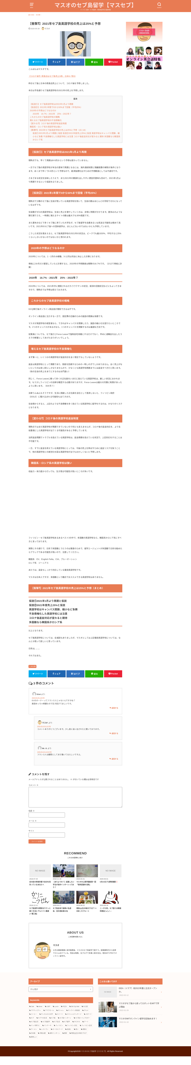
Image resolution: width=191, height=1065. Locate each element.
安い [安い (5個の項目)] (77, 1038)
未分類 (33, 674)
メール (33, 829)
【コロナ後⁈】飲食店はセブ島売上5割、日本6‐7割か (52, 84)
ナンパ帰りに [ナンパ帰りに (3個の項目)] (35, 1034)
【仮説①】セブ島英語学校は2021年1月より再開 (51, 112)
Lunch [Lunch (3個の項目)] (56, 1015)
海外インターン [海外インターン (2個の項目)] (55, 1042)
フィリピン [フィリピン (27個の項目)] (59, 1034)
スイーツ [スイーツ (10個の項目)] (60, 1023)
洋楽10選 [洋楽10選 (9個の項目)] (43, 1042)
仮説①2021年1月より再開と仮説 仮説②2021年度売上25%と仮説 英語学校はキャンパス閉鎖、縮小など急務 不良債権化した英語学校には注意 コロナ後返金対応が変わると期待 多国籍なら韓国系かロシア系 (76, 144)
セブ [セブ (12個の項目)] (32, 1026)
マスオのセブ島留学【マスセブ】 (95, 9)
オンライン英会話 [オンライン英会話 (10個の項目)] (74, 1019)
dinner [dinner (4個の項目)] (40, 1015)
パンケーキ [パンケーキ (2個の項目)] (47, 1034)
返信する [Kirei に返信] (115, 716)
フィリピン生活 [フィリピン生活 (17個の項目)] (86, 1034)
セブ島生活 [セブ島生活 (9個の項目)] (34, 1030)
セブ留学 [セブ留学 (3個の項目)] (67, 1030)
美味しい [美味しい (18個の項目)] (34, 1045)
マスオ (56, 954)
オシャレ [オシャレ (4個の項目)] (61, 1019)
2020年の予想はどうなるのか (43, 118)
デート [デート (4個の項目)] (86, 1030)
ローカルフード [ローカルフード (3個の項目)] (58, 1038)
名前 (32, 819)
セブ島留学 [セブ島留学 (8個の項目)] (46, 1030)
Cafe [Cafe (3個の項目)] (32, 1015)
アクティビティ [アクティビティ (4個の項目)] (36, 1019)
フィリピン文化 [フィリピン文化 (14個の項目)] (72, 1034)
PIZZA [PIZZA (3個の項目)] (65, 1015)
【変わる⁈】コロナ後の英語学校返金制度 (48, 131)
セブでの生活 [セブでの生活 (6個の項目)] (42, 1026)
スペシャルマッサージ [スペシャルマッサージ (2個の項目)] (74, 1023)
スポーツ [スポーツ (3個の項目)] (88, 1023)
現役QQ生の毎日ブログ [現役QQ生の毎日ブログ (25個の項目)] (79, 1042)
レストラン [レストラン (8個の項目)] (44, 1038)
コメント (33, 793)
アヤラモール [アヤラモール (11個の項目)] (49, 1019)
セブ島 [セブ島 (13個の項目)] (53, 1026)
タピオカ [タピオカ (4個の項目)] (77, 1030)
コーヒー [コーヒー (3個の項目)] (34, 1023)
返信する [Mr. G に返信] (115, 767)
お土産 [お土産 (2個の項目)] (85, 1015)
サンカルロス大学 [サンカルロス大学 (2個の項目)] (47, 1023)
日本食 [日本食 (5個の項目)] (33, 1042)
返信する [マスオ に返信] (115, 742)
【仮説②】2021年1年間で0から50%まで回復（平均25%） (56, 115)
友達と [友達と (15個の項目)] (69, 1038)
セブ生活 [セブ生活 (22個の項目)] (57, 1030)
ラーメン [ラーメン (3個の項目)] (34, 1038)
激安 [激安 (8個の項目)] (65, 1042)
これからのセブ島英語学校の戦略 (45, 125)
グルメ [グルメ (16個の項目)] (86, 1019)
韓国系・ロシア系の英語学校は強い (46, 135)
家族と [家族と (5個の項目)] (85, 1038)
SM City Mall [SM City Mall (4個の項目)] (75, 1015)
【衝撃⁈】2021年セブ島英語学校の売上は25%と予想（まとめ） (58, 138)
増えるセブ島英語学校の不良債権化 (46, 128)
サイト (31, 839)
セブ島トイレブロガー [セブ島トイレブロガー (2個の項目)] (82, 1026)
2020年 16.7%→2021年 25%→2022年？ (52, 122)
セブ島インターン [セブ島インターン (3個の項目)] (65, 1026)
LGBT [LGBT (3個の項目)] (48, 1015)
